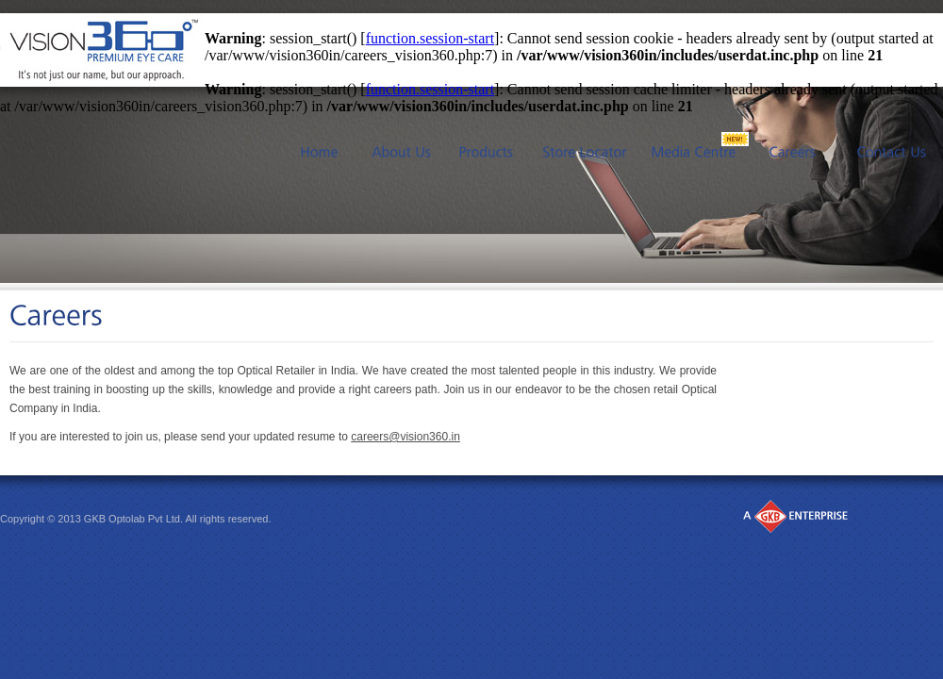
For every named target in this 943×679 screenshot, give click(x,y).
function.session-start (430, 38)
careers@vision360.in (405, 436)
